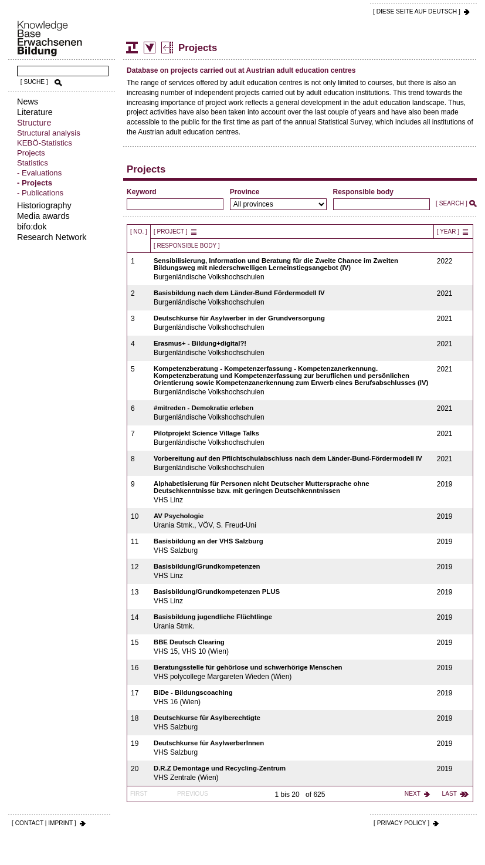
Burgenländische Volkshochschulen (292, 269)
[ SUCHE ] (34, 82)
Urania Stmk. (292, 621)
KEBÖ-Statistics (44, 142)
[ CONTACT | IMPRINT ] (44, 823)
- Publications (40, 192)
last (449, 793)
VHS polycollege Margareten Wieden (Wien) (292, 672)
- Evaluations (39, 172)
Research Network (51, 237)
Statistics (32, 162)
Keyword (142, 192)
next (412, 793)
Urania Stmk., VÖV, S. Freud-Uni (292, 520)
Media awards (43, 216)
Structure (34, 122)
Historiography (44, 205)
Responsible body (363, 192)
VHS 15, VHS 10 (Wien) (292, 646)
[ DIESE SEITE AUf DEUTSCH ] (416, 11)
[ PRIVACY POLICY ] (401, 823)
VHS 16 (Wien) (292, 697)
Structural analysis (48, 133)
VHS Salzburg (292, 546)
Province (245, 192)
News (27, 101)
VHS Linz (292, 492)
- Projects (34, 182)
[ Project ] (171, 231)
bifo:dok (31, 226)
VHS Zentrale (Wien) (292, 773)
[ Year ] (448, 231)
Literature (35, 112)
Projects (31, 152)
